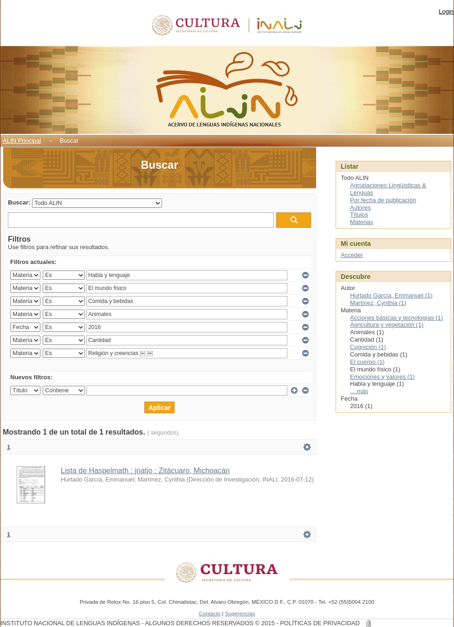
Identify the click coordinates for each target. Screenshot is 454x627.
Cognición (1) (368, 346)
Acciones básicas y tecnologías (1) (396, 317)
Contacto (210, 613)
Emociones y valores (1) (382, 376)
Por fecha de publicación (383, 200)
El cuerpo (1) (367, 361)
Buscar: (19, 202)
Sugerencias (240, 613)
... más (359, 391)
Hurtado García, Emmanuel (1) (391, 295)
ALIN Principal (22, 140)
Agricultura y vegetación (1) (386, 324)
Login (446, 11)
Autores (360, 207)
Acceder (352, 254)
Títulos (359, 214)
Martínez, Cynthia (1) (378, 302)
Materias (361, 221)
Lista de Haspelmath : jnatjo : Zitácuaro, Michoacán (145, 471)
